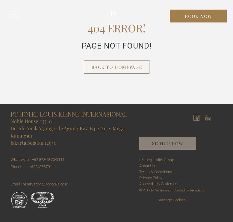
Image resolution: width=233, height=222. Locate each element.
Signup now (167, 144)
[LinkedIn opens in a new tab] (208, 117)
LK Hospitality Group (156, 160)
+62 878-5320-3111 (48, 159)
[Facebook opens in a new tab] (196, 117)
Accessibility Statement (158, 184)
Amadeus (197, 190)
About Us (147, 166)
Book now (198, 16)
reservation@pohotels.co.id (45, 184)
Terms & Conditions (155, 172)
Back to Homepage (116, 67)
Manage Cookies (172, 200)
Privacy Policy (150, 178)
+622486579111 (42, 166)
